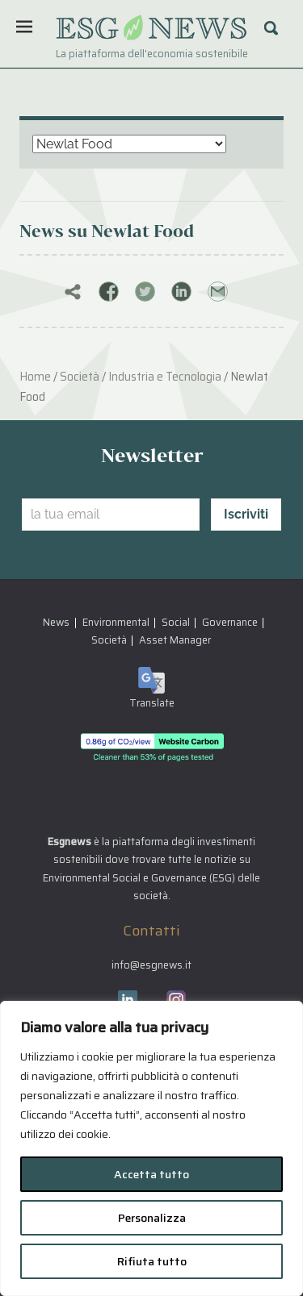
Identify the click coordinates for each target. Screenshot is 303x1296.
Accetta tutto (151, 1174)
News (56, 622)
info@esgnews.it (151, 964)
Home (35, 376)
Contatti (151, 930)
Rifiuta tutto (152, 1261)
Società (79, 376)
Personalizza (152, 1218)
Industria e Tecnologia (164, 376)
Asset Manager (175, 639)
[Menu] (24, 26)
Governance (230, 622)
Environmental (115, 622)
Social (176, 622)
